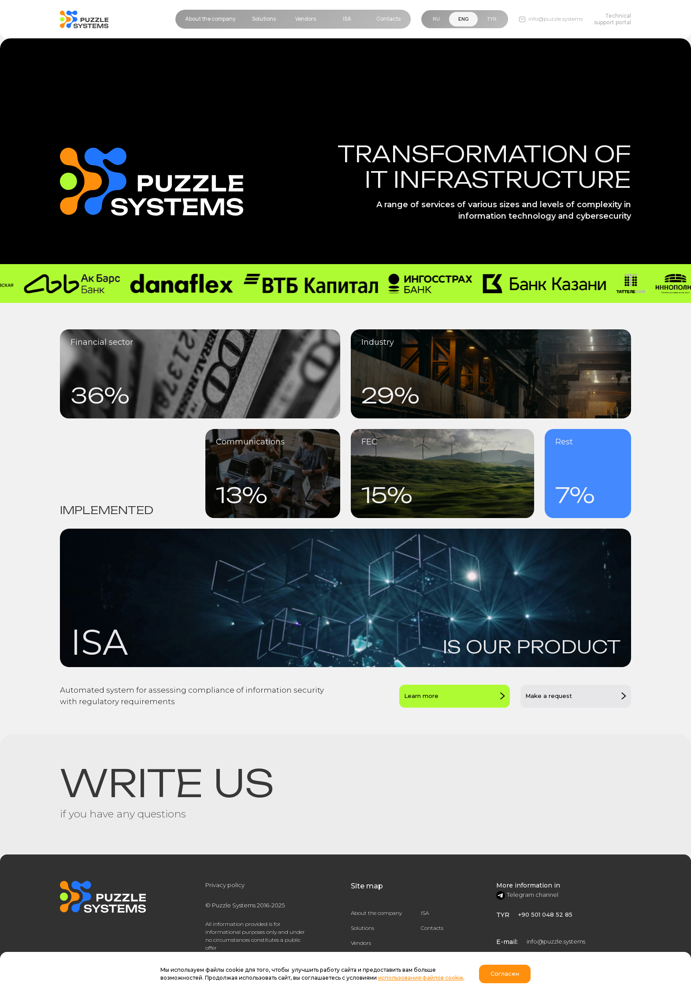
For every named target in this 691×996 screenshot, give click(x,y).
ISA (425, 913)
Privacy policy (225, 884)
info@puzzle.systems (556, 941)
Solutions (362, 928)
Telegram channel (532, 894)
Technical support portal (612, 19)
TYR (492, 18)
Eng (463, 18)
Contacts (432, 928)
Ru (436, 18)
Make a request (548, 695)
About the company (376, 913)
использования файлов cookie (420, 977)
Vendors (361, 943)
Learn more (421, 695)
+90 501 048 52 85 (545, 914)
